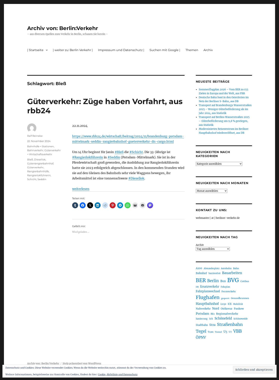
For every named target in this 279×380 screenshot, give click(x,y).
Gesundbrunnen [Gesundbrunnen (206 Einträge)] (240, 298)
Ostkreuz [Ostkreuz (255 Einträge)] (226, 308)
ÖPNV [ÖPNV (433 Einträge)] (201, 337)
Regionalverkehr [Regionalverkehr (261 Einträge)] (227, 313)
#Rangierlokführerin (87, 157)
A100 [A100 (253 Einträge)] (199, 268)
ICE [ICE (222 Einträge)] (230, 304)
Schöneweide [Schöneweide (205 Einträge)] (240, 318)
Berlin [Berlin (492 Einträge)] (213, 280)
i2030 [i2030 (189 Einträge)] (223, 304)
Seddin (41, 179)
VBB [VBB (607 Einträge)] (237, 331)
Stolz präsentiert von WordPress (82, 363)
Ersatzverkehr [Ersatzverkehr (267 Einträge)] (209, 286)
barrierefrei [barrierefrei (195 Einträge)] (215, 273)
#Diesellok (136, 178)
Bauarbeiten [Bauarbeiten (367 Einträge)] (232, 273)
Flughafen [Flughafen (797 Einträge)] (208, 297)
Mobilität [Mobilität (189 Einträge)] (238, 304)
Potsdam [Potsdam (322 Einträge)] (202, 313)
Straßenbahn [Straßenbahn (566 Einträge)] (230, 324)
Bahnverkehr (35, 150)
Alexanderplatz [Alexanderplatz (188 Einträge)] (211, 268)
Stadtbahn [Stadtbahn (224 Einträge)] (202, 325)
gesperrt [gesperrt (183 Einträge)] (225, 298)
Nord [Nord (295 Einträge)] (215, 308)
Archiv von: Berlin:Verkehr (62, 28)
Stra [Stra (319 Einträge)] (212, 325)
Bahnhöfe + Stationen (40, 146)
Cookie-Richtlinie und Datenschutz (118, 374)
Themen (192, 50)
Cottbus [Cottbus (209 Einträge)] (244, 281)
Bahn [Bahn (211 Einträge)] (236, 268)
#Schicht (136, 152)
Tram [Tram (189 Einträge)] (210, 332)
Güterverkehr (35, 167)
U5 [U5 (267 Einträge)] (225, 331)
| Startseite (35, 50)
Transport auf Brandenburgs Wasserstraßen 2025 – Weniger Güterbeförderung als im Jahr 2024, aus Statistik (225, 109)
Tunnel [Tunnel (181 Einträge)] (218, 332)
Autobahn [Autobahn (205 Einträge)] (226, 268)
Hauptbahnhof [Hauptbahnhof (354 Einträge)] (207, 304)
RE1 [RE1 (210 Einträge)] (213, 313)
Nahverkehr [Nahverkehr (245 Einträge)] (203, 308)
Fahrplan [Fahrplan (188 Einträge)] (225, 287)
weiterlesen (80, 189)
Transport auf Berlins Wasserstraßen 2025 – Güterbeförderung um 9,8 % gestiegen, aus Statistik (224, 121)
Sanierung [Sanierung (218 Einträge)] (202, 318)
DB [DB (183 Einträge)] (197, 287)
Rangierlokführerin (39, 175)
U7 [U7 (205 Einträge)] (230, 331)
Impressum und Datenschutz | (121, 50)
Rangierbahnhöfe (38, 171)
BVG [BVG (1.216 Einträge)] (233, 280)
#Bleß (119, 152)
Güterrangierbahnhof (40, 163)
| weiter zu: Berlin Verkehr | (73, 50)
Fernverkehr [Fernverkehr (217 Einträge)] (228, 291)
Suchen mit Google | (165, 50)
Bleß (30, 159)
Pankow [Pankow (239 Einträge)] (239, 308)
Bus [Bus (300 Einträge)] (223, 281)
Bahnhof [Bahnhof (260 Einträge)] (201, 273)
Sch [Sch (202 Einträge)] (211, 318)
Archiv (208, 50)
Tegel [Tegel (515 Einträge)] (201, 331)
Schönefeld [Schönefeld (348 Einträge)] (223, 318)
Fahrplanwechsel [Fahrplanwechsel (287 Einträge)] (208, 291)
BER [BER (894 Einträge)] (201, 280)
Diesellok (40, 159)
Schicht (31, 179)
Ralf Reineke (35, 135)
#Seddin (114, 157)
